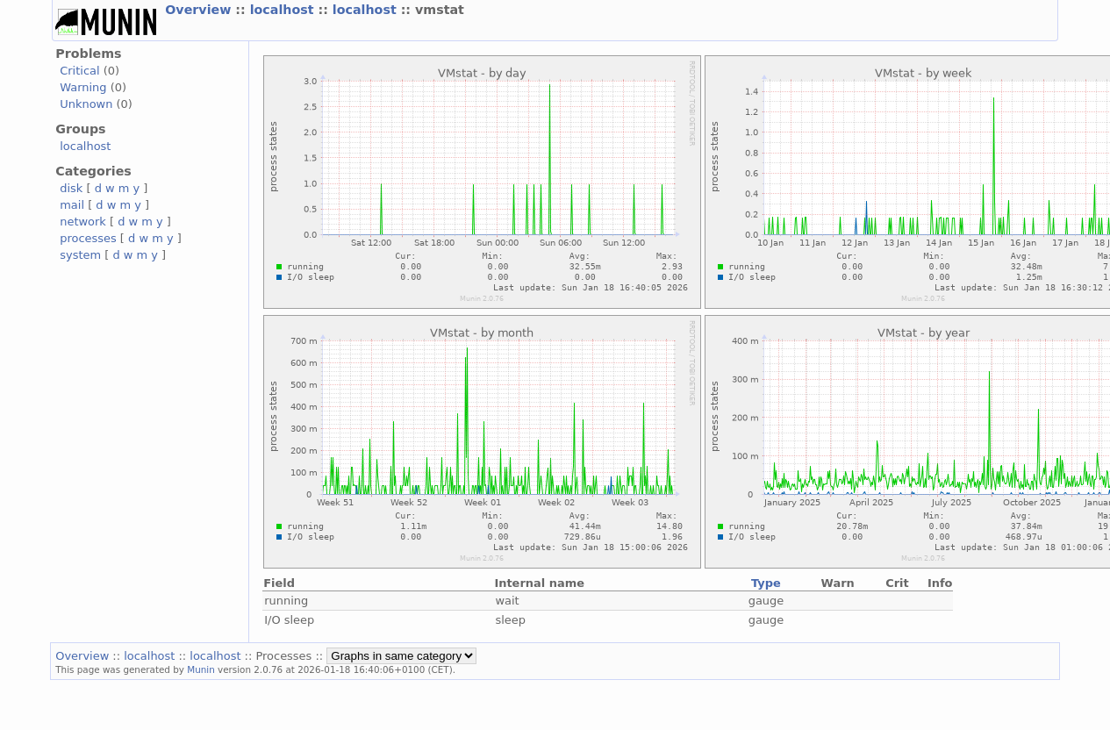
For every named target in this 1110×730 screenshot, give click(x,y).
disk (71, 188)
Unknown (86, 104)
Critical (79, 70)
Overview (200, 10)
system (80, 254)
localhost (284, 10)
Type (766, 583)
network (83, 221)
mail (72, 204)
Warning (83, 87)
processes (88, 238)
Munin (201, 669)
